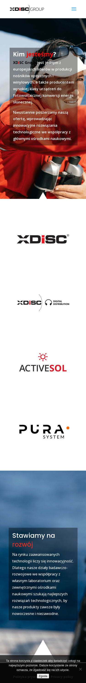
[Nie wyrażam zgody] (80, 669)
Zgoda (43, 676)
